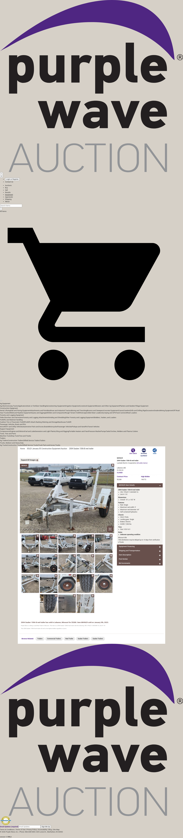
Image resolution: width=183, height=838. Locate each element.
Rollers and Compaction (56, 413)
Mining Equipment (166, 410)
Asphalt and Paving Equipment (19, 410)
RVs (86, 427)
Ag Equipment (5, 403)
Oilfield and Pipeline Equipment (20, 413)
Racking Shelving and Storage (47, 422)
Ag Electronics (5, 406)
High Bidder (145, 476)
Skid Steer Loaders (95, 413)
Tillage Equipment (141, 406)
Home (22, 449)
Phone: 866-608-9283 (27, 832)
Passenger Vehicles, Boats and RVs (13, 424)
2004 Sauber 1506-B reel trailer (81, 449)
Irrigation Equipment (72, 406)
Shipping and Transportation (129, 551)
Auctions (8, 185)
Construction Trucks (14, 445)
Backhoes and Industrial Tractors (59, 410)
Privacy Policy (32, 830)
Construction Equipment (9, 408)
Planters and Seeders (127, 406)
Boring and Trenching (79, 410)
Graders (157, 410)
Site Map (56, 830)
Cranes (120, 410)
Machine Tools (5, 436)
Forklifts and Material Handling (11, 420)
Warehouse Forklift (64, 422)
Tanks (108, 431)
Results (8, 192)
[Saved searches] (1, 175)
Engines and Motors (17, 431)
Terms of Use (20, 830)
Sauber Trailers (83, 639)
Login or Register (12, 179)
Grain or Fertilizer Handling (36, 406)
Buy (6, 188)
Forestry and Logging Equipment (12, 415)
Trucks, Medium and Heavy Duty (12, 443)
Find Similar (123, 559)
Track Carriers (121, 413)
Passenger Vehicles (64, 427)
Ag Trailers (4, 440)
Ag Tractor (14, 406)
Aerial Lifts (4, 410)
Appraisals (9, 197)
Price (122, 476)
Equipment (9, 195)
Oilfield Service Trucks (30, 445)
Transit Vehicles (94, 427)
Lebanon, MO (121, 468)
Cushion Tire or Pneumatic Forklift (12, 422)
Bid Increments (124, 563)
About (7, 201)
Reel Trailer (69, 639)
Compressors (5, 431)
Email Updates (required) (9, 827)
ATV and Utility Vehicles (14, 427)
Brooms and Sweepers (95, 410)
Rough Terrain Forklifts (73, 413)
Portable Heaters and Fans (78, 431)
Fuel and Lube (30, 431)
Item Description (125, 555)
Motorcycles (52, 427)
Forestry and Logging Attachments (35, 417)
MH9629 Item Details (127, 485)
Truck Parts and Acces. (46, 445)
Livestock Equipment (87, 406)
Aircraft (2, 427)
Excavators (150, 410)
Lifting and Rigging (62, 431)
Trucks (57, 445)
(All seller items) (142, 463)
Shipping (8, 199)
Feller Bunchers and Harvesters (11, 417)
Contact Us (9, 182)
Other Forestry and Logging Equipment (79, 417)
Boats (46, 427)
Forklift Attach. (30, 422)
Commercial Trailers (54, 639)
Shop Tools (15, 436)
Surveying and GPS (109, 413)
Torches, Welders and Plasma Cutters (124, 431)
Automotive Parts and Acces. (33, 427)
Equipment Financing (127, 546)
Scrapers (85, 413)
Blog (50, 830)
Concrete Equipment (110, 410)
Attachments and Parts (38, 410)
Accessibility (42, 830)
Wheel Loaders (131, 413)
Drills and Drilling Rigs (138, 410)
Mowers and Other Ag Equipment (107, 406)
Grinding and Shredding (56, 417)
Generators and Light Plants (45, 431)
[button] (91, 395)
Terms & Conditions (7, 830)
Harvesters (50, 406)
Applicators (22, 406)
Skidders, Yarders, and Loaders (105, 417)
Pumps (103, 431)
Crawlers (127, 410)
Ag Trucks (3, 445)
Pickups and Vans (78, 427)
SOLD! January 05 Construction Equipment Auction (47, 449)
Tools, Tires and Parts (8, 434)
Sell (6, 190)
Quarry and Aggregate (40, 413)
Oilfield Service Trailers (31, 440)
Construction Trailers (15, 440)
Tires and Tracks (25, 436)
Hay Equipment (59, 406)
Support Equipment (7, 429)
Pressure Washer (94, 431)
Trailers (2, 438)
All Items (3, 211)
